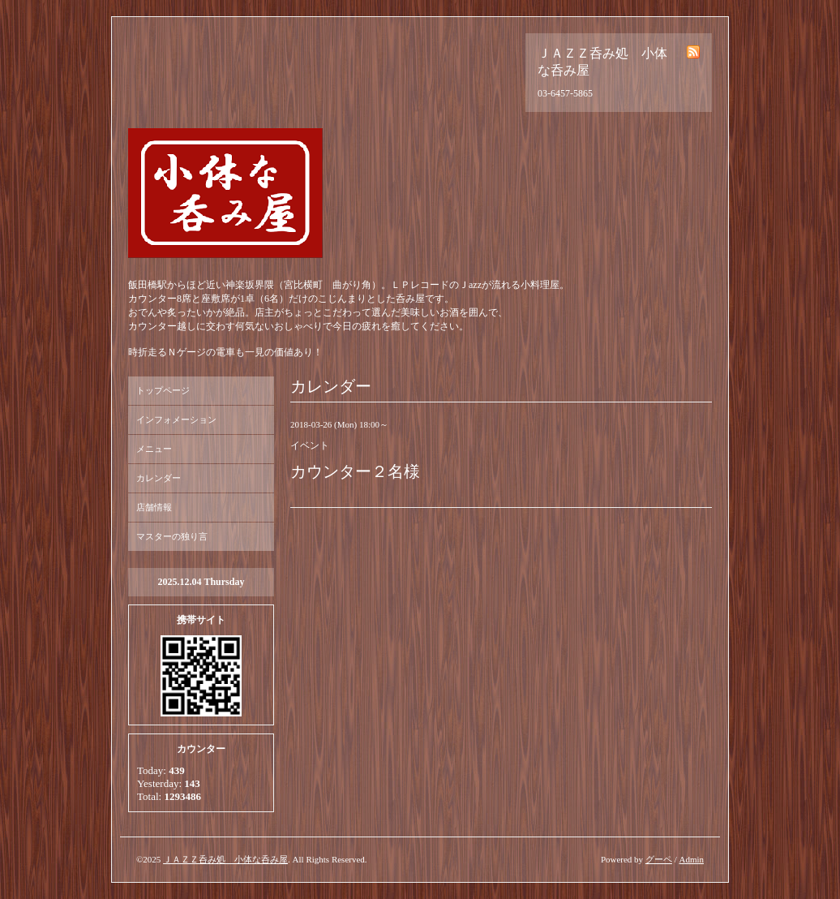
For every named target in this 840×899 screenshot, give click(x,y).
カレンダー (158, 478)
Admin (691, 859)
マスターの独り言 (172, 536)
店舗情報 (154, 507)
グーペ (658, 859)
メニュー (154, 449)
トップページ (163, 390)
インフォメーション (176, 419)
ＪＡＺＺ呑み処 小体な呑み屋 (225, 859)
